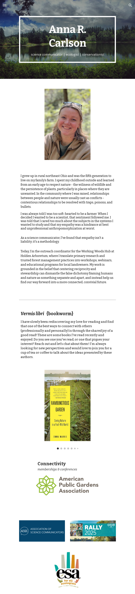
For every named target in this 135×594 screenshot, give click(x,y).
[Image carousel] (67, 409)
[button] (4, 5)
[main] (67, 39)
